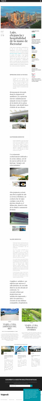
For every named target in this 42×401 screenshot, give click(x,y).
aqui (29, 398)
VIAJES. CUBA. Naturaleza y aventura (31, 327)
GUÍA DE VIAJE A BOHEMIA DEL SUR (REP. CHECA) (36, 70)
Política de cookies (11, 399)
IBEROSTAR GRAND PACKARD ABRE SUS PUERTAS (22, 357)
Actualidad (33, 77)
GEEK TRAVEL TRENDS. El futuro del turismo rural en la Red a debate (36, 80)
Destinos (9, 321)
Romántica (33, 49)
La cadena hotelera (22, 359)
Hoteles (33, 38)
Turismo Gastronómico (35, 58)
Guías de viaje (34, 67)
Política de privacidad (19, 399)
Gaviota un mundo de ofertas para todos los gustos (8, 357)
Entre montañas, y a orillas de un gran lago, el (35, 359)
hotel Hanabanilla (35, 360)
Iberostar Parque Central (15, 53)
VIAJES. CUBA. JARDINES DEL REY (10, 326)
